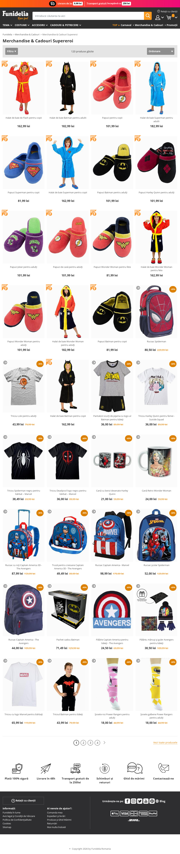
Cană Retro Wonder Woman (156, 490)
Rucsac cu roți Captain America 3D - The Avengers (23, 567)
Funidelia (7, 34)
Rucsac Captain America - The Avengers (23, 641)
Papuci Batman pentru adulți (112, 192)
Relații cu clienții (23, 800)
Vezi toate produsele (165, 742)
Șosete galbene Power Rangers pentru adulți (156, 716)
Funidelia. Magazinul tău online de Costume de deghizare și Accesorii (15, 15)
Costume (21, 25)
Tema (6, 25)
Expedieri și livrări (56, 816)
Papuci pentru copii (112, 117)
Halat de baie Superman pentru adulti (156, 119)
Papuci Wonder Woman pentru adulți (23, 343)
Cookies (7, 823)
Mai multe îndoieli (56, 827)
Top (114, 25)
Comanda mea (54, 812)
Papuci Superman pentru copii (23, 192)
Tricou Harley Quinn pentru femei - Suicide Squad (156, 417)
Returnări (52, 823)
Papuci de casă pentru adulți (68, 267)
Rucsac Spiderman (156, 341)
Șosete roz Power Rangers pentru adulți (112, 716)
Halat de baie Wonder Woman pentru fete (156, 268)
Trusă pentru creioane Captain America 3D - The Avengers (68, 567)
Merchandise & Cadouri (27, 34)
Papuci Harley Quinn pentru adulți (156, 192)
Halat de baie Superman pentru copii (68, 192)
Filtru (10, 51)
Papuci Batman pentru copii (112, 341)
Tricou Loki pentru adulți (23, 416)
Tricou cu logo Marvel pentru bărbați (24, 714)
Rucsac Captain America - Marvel (112, 565)
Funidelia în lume (11, 812)
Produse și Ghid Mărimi (59, 819)
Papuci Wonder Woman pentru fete (112, 267)
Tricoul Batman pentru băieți (68, 714)
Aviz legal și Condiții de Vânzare (19, 816)
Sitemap (7, 827)
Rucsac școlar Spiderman (156, 565)
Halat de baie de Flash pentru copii (24, 117)
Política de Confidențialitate (17, 819)
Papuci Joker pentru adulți (23, 267)
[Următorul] (104, 743)
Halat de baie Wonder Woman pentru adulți (68, 343)
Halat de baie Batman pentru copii (68, 416)
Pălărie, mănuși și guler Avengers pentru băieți (156, 641)
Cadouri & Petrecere (64, 25)
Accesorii (38, 25)
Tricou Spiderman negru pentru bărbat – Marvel (23, 492)
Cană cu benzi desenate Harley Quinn (112, 492)
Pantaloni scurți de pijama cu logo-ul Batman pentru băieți (112, 417)
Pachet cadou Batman (67, 639)
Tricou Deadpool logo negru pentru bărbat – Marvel (68, 492)
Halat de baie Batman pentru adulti (68, 117)
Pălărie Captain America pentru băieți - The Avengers (112, 641)
